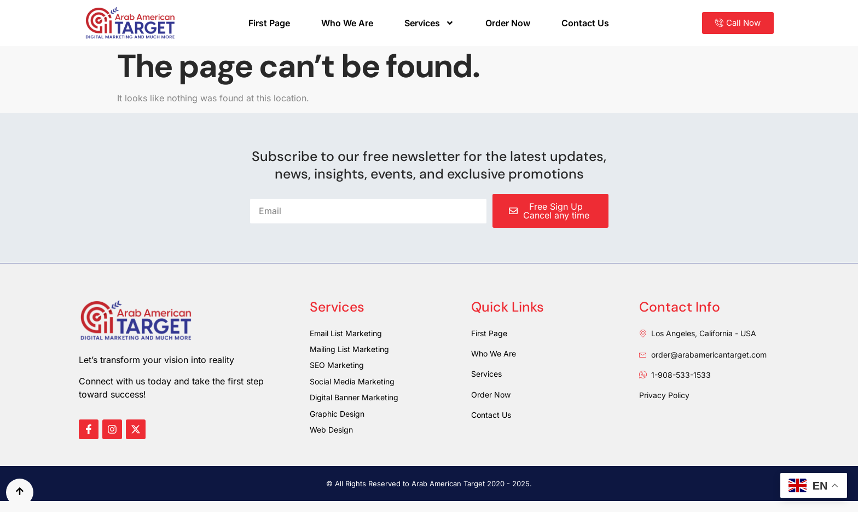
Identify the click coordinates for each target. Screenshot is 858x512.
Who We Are (347, 23)
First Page (269, 23)
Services (429, 23)
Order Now (507, 23)
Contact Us (585, 23)
